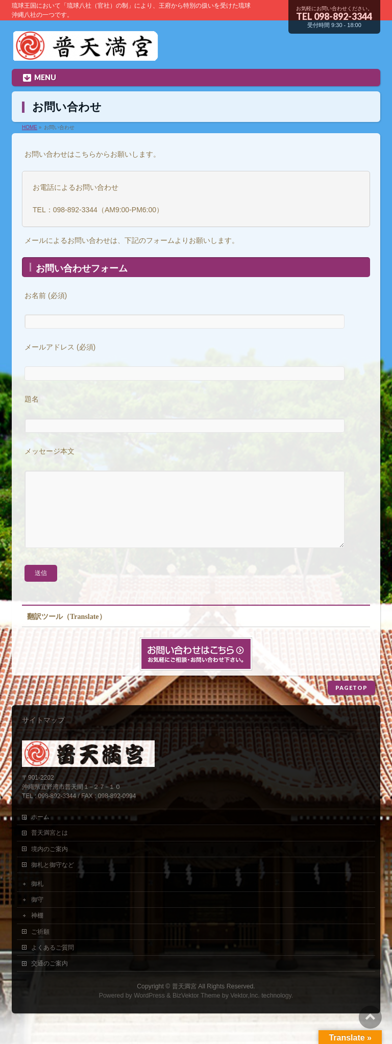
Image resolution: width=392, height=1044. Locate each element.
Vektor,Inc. (245, 1010)
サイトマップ (43, 735)
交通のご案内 (49, 978)
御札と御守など (52, 880)
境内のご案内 (49, 864)
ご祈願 (40, 947)
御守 (37, 914)
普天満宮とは (49, 848)
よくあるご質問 (52, 962)
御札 (37, 899)
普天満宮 (184, 1001)
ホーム (40, 832)
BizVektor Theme (196, 1010)
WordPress (149, 1010)
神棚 (37, 930)
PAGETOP (351, 703)
